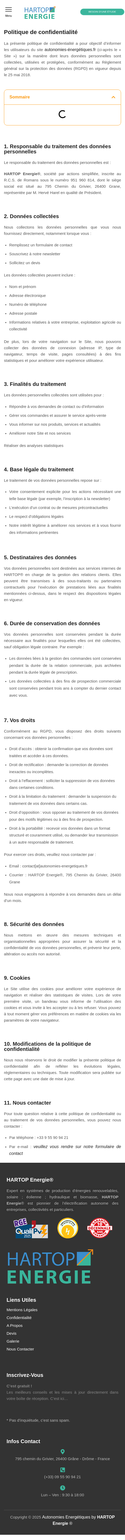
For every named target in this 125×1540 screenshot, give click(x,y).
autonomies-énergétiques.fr (70, 49)
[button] (8, 12)
